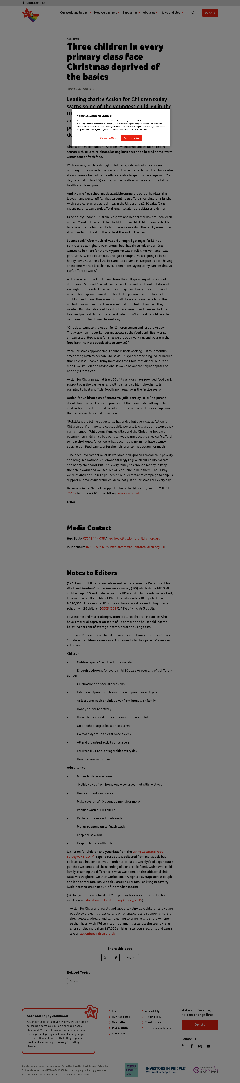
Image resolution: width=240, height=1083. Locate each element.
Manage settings (109, 138)
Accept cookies (131, 138)
